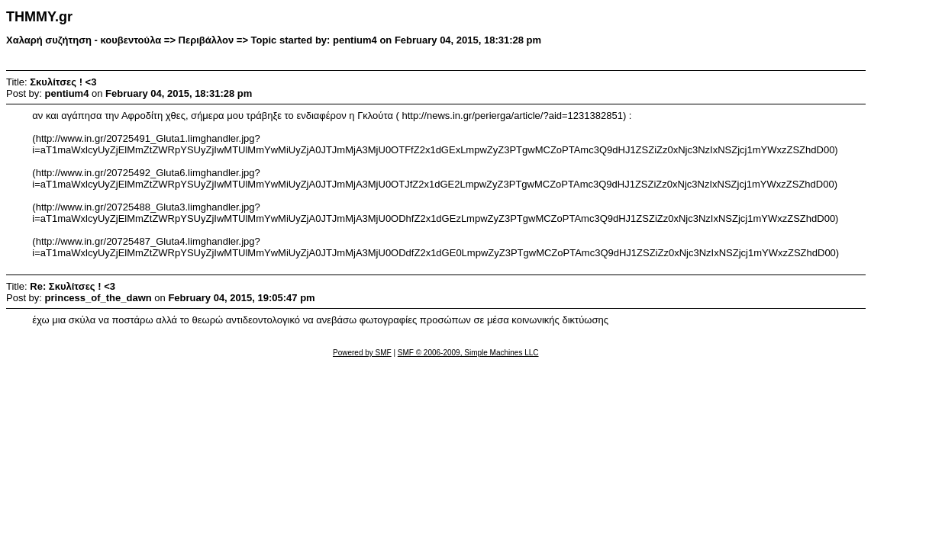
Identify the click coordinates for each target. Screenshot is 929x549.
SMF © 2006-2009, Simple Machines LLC (468, 352)
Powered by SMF (362, 352)
